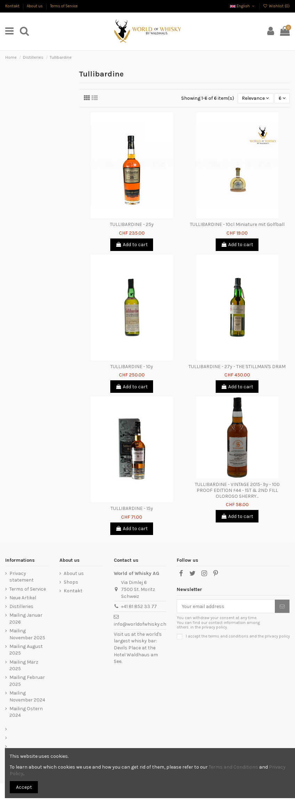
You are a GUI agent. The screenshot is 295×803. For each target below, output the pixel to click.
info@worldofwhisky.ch (140, 624)
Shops (71, 582)
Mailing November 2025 (27, 634)
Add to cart (131, 245)
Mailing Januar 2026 (25, 618)
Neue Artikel (22, 598)
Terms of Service (64, 6)
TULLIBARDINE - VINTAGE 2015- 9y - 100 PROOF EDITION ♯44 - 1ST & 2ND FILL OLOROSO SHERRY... (237, 490)
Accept (24, 787)
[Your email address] (226, 606)
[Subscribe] (282, 606)
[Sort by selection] (255, 98)
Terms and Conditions (233, 767)
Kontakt (13, 6)
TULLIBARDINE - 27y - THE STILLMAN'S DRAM (237, 367)
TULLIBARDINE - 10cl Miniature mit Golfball (237, 224)
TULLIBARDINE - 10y (131, 367)
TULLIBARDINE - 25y (132, 224)
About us (35, 6)
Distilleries (21, 606)
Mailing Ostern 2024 (26, 712)
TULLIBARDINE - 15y (132, 508)
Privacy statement (21, 576)
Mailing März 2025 (23, 665)
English (243, 6)
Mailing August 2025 (26, 649)
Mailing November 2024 (27, 696)
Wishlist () (276, 6)
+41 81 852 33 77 (139, 606)
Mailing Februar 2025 (27, 680)
